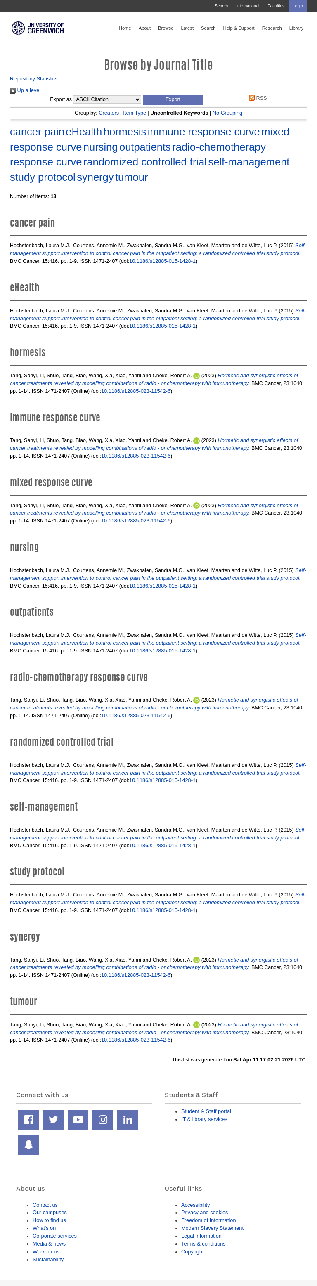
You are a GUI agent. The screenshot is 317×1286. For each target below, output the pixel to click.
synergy (95, 177)
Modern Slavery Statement (212, 1228)
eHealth (84, 131)
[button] (173, 100)
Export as (61, 99)
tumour (131, 177)
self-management (248, 162)
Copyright (192, 1251)
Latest (187, 28)
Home (125, 28)
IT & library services (204, 1119)
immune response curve (204, 131)
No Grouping (227, 113)
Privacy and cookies (204, 1212)
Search (221, 6)
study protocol (43, 177)
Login (298, 6)
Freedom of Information (208, 1220)
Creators (109, 113)
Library (296, 28)
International (247, 6)
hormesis (125, 131)
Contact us (45, 1205)
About (145, 28)
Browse (165, 28)
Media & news (49, 1244)
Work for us (46, 1251)
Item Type (134, 113)
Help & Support (239, 28)
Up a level (25, 90)
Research (272, 28)
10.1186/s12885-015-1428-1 (162, 261)
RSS (256, 98)
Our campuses (50, 1212)
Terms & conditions (203, 1244)
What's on (44, 1228)
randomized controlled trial (145, 162)
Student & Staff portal (206, 1111)
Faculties (275, 6)
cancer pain (37, 131)
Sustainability (48, 1259)
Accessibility (195, 1205)
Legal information (201, 1236)
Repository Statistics (34, 79)
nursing (100, 147)
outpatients (145, 147)
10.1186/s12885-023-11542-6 (135, 391)
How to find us (49, 1220)
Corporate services (55, 1236)
